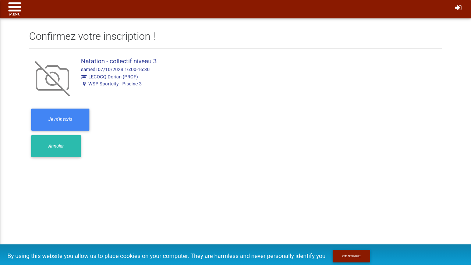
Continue (351, 256)
